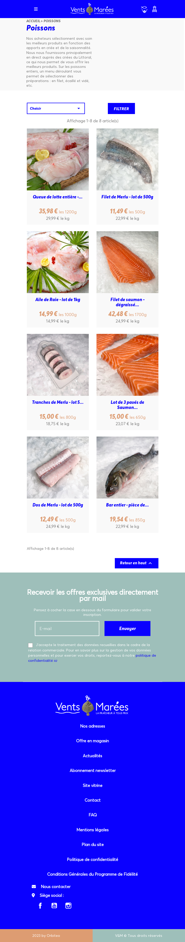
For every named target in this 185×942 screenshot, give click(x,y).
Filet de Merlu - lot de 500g (127, 197)
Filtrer (121, 108)
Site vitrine (92, 785)
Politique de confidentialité (92, 859)
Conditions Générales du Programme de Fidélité (92, 874)
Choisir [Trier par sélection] (56, 108)
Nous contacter (55, 886)
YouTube (54, 905)
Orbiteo (53, 935)
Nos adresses (92, 726)
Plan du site (93, 844)
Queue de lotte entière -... (58, 197)
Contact (93, 800)
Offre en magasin (92, 740)
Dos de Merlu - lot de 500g (58, 505)
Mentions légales (92, 829)
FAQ (93, 814)
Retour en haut (136, 563)
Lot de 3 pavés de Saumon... (128, 405)
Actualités (92, 755)
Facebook (40, 905)
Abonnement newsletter (93, 770)
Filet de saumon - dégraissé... (127, 302)
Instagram (68, 905)
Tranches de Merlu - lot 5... (58, 402)
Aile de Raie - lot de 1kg (57, 299)
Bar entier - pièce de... (127, 505)
